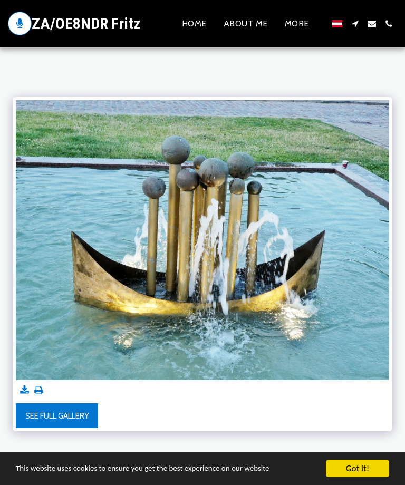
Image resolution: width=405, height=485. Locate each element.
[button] (355, 24)
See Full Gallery (57, 416)
